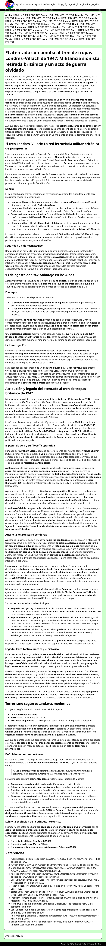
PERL (72, 944)
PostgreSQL (86, 944)
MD (22, 15)
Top (37, 10)
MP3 (27, 15)
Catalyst (78, 944)
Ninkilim (98, 944)
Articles (14, 10)
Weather (30, 10)
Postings (22, 10)
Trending (43, 10)
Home (7, 10)
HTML (16, 15)
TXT (37, 15)
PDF (33, 15)
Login (99, 10)
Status (51, 10)
